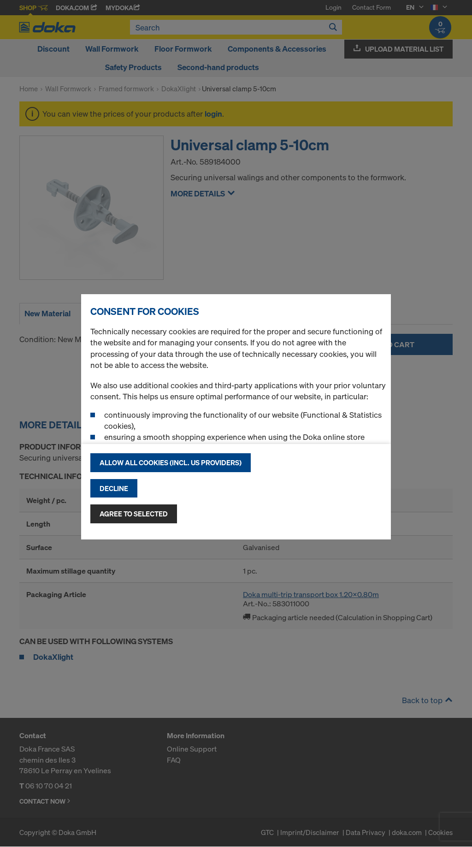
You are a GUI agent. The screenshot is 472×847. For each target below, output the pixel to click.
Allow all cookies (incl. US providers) (171, 462)
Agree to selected (134, 513)
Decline (114, 488)
